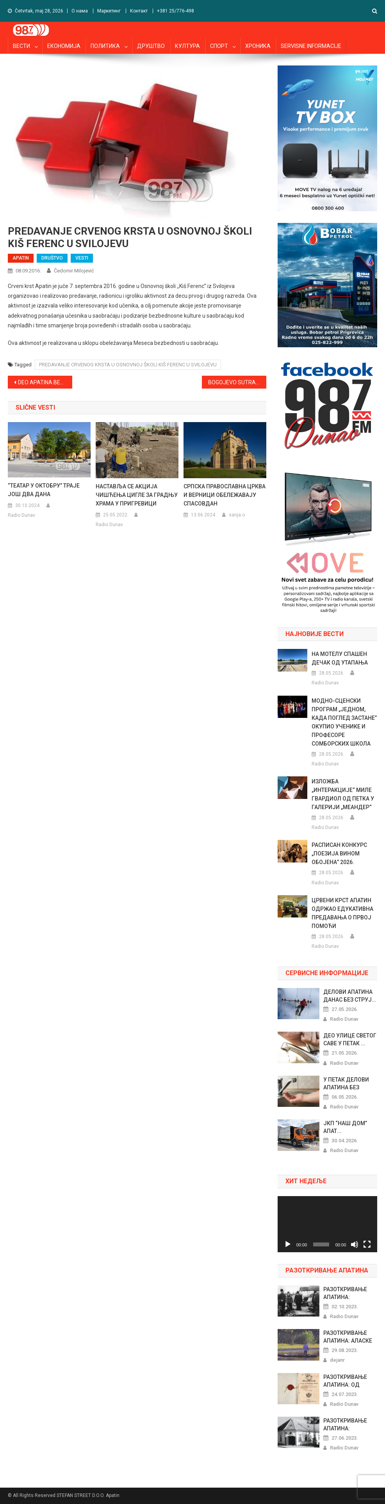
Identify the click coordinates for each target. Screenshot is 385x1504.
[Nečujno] (354, 1244)
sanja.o (237, 515)
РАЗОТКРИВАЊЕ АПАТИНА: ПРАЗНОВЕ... (345, 1293)
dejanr (337, 1360)
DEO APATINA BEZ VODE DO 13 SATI (45, 382)
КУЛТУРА (187, 46)
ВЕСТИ (21, 46)
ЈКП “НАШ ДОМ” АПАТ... (345, 1127)
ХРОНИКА (258, 46)
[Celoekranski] (367, 1244)
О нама (79, 11)
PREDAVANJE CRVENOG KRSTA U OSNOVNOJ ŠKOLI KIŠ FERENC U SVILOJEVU (128, 365)
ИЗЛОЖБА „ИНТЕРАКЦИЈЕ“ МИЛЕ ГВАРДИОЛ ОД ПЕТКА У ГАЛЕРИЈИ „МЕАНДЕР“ (343, 794)
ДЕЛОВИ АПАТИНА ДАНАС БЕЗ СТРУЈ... (349, 996)
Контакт (139, 11)
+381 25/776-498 (175, 11)
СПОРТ (219, 46)
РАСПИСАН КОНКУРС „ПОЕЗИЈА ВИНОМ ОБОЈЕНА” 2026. (339, 853)
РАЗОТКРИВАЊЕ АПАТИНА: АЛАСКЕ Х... (347, 1337)
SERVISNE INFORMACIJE (311, 46)
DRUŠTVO (52, 258)
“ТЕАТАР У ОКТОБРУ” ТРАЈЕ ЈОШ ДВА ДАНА (44, 489)
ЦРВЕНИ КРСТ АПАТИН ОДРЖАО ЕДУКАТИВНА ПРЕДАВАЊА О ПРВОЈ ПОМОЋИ (342, 913)
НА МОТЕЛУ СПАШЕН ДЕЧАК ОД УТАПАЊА (340, 658)
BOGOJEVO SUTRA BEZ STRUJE (237, 382)
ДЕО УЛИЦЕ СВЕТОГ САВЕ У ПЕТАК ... (349, 1039)
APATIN (20, 258)
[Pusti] (288, 1244)
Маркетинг (109, 11)
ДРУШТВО (151, 46)
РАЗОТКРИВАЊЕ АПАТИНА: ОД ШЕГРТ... (345, 1381)
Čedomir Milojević (74, 271)
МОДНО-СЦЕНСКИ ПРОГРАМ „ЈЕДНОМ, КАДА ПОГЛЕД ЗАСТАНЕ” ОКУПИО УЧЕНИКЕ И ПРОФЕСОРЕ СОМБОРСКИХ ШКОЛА (344, 722)
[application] (328, 1224)
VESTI (81, 258)
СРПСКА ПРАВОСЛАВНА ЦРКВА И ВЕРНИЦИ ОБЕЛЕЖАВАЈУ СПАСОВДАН (225, 495)
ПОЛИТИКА (105, 46)
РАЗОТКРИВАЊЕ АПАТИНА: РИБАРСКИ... (345, 1424)
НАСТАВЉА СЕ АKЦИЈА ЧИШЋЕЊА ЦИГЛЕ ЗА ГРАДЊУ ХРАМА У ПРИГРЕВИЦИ (137, 495)
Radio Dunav (21, 515)
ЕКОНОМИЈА (63, 46)
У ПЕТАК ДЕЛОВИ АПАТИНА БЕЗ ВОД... (346, 1083)
